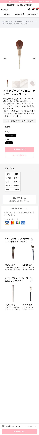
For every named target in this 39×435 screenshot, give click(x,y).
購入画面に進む (19, 149)
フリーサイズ (10, 135)
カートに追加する (19, 155)
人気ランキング (32, 14)
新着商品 (6, 14)
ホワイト (9, 143)
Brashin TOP (6, 21)
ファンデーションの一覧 (21, 21)
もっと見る (31, 240)
